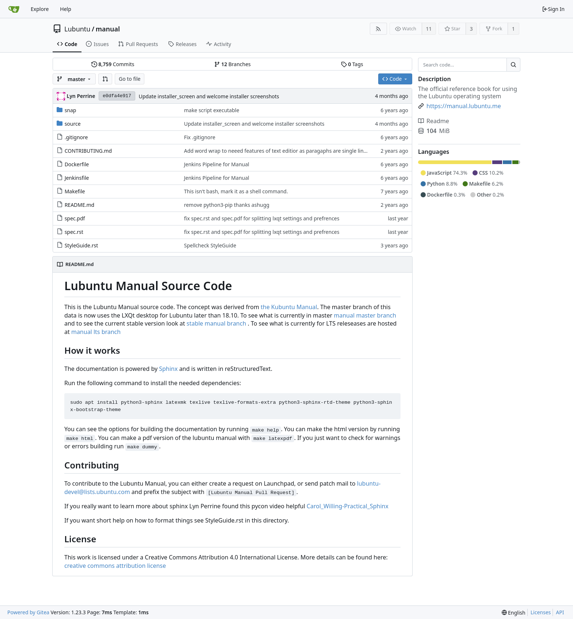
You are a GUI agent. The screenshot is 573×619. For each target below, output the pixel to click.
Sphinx (168, 369)
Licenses (541, 612)
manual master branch (365, 315)
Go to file (129, 78)
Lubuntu (77, 29)
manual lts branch (96, 332)
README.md (80, 204)
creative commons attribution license (115, 566)
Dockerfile (77, 164)
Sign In (553, 8)
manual (108, 29)
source (73, 123)
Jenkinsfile (77, 177)
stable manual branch (216, 323)
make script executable (211, 110)
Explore (40, 8)
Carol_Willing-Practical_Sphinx (347, 506)
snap (70, 110)
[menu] (513, 612)
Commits (112, 64)
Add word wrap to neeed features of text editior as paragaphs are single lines (276, 150)
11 (429, 28)
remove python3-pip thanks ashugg (226, 204)
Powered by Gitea (28, 612)
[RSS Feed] (378, 29)
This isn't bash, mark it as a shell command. (236, 191)
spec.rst (74, 231)
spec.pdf (75, 218)
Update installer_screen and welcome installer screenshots (208, 96)
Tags (352, 64)
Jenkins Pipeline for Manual (216, 164)
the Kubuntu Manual (289, 307)
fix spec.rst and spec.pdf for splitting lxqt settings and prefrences (261, 218)
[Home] (14, 9)
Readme (433, 121)
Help (65, 8)
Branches (232, 64)
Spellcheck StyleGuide (210, 245)
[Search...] (513, 65)
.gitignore (76, 137)
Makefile (75, 191)
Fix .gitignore (199, 137)
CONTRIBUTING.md (88, 150)
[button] (105, 78)
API (560, 612)
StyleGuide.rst (81, 245)
